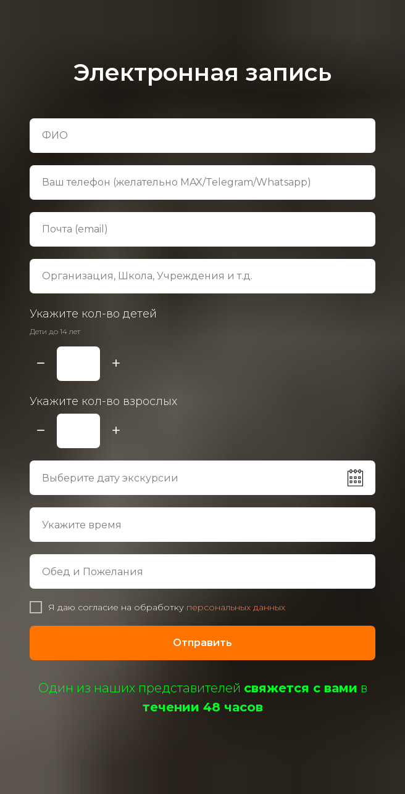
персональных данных (235, 607)
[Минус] (41, 364)
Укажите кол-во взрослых (103, 401)
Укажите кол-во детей (93, 314)
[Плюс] (116, 364)
